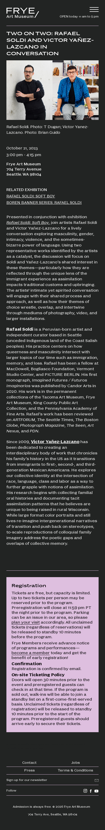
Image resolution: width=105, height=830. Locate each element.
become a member (31, 652)
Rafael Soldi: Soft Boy (27, 222)
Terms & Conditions (75, 770)
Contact (29, 762)
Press (29, 770)
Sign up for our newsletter (26, 779)
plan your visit (26, 621)
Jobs (75, 762)
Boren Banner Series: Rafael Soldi (44, 202)
